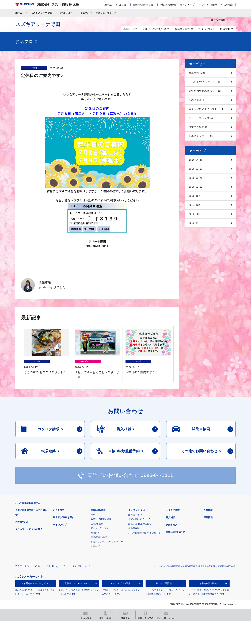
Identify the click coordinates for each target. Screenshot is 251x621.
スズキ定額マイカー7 (139, 519)
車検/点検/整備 (168, 4)
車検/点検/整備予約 (175, 532)
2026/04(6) (195, 159)
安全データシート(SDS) (27, 566)
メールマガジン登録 (120, 583)
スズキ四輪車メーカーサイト (33, 583)
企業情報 (208, 510)
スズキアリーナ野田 (41, 13)
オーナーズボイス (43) (202, 118)
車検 (93, 514)
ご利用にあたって (56, 566)
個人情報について (81, 566)
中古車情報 (227, 4)
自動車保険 (134, 528)
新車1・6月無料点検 (101, 519)
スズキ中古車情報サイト (207, 583)
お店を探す (122, 4)
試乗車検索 (171, 524)
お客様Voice (21, 522)
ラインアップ (187, 4)
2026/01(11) (196, 186)
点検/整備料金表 (99, 537)
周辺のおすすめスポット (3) (205, 91)
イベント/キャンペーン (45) (205, 81)
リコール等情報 (164, 583)
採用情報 (208, 517)
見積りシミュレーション (76, 583)
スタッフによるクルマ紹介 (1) (206, 109)
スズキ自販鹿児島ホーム (27, 502)
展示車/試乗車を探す (144, 4)
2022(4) (193, 222)
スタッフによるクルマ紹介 (29, 529)
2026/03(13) (196, 168)
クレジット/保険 (208, 4)
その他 (84, 13)
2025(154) (195, 195)
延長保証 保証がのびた (140, 523)
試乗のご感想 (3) (199, 127)
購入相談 (170, 517)
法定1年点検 (97, 523)
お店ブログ (66, 13)
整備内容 (95, 532)
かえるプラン (135, 514)
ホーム (108, 4)
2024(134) (195, 205)
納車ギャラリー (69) (201, 136)
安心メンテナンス (100, 528)
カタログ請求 (173, 510)
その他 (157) (196, 99)
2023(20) (194, 214)
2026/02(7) (195, 177)
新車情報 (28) (197, 72)
